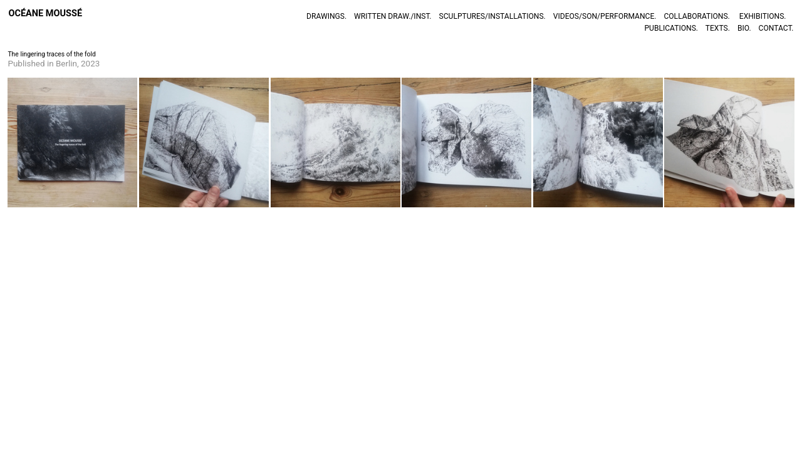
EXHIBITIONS (761, 16)
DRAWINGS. (326, 16)
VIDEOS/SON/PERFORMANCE (604, 16)
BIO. (744, 28)
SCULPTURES (462, 16)
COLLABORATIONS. (696, 16)
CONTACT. (776, 28)
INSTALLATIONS (516, 16)
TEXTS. (718, 28)
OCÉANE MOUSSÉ (45, 13)
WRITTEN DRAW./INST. (392, 16)
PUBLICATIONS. (673, 28)
